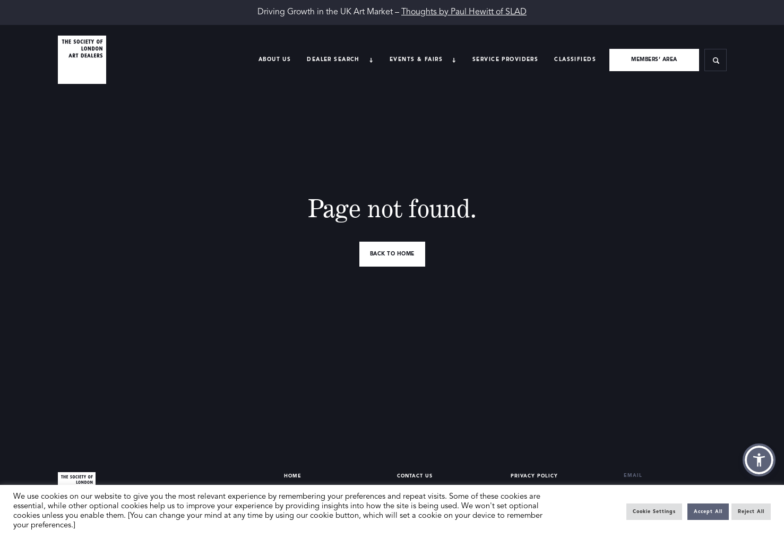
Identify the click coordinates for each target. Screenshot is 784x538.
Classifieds (575, 59)
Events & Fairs (416, 59)
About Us (275, 59)
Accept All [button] (708, 511)
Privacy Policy (534, 476)
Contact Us (415, 476)
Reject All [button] (751, 511)
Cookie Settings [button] (654, 511)
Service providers (505, 59)
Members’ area (654, 59)
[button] (759, 460)
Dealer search (333, 59)
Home (292, 476)
